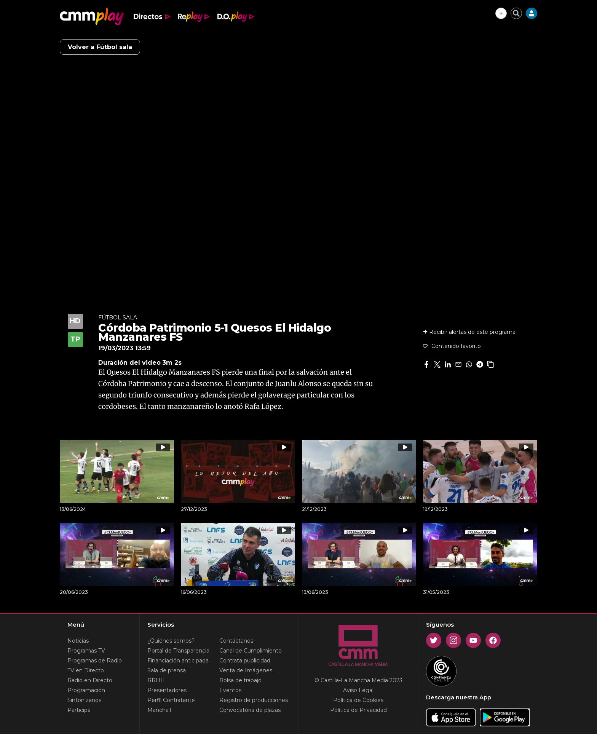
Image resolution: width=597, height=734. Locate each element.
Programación (86, 690)
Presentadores (167, 690)
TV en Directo (85, 670)
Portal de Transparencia (178, 650)
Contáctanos (236, 640)
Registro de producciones (253, 700)
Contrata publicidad (244, 660)
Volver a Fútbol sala (100, 47)
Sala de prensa (166, 670)
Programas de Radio (94, 660)
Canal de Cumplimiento (250, 650)
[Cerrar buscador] (516, 13)
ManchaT (159, 710)
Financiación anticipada (178, 660)
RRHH (156, 680)
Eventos (230, 690)
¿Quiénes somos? (171, 640)
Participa (79, 710)
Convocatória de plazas (250, 710)
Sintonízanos (84, 700)
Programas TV (86, 650)
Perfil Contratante (171, 700)
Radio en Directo (89, 680)
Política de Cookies (358, 700)
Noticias (78, 640)
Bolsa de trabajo (240, 680)
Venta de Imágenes (245, 670)
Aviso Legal (358, 690)
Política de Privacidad (358, 710)
